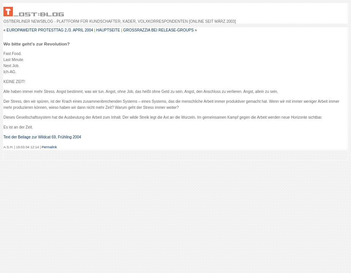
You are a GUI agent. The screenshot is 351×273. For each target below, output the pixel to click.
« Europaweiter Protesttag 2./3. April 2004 (48, 30)
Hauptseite (108, 30)
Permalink (49, 147)
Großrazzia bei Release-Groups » (160, 30)
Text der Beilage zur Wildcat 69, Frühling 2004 (42, 137)
